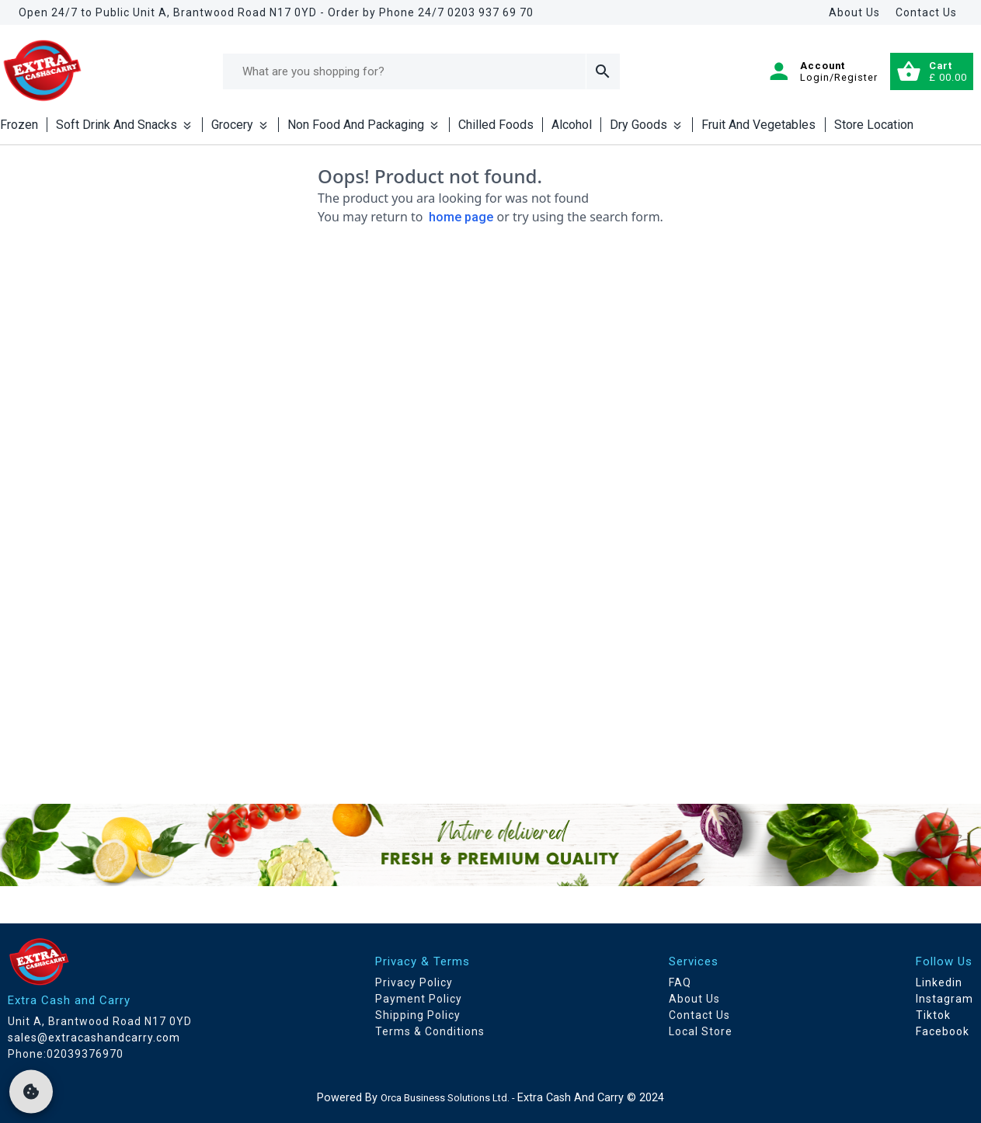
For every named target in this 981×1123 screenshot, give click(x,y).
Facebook (942, 1031)
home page (461, 217)
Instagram (944, 999)
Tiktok (933, 1015)
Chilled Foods (496, 124)
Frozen (19, 124)
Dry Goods (647, 124)
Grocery (240, 124)
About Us (854, 12)
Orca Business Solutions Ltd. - (449, 1098)
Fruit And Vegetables (758, 124)
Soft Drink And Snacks (124, 124)
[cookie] (31, 1092)
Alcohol (571, 124)
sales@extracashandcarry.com (94, 1037)
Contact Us (926, 12)
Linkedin (939, 982)
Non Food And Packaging (363, 124)
